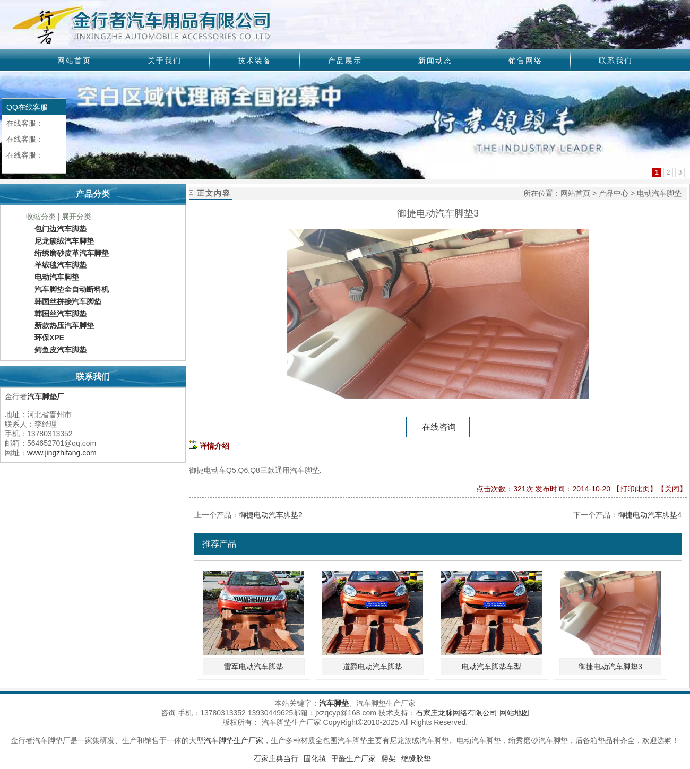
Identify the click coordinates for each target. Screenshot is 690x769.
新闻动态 (435, 60)
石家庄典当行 (276, 758)
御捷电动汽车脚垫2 (271, 515)
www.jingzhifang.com (62, 452)
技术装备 (255, 60)
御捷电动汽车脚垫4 (650, 515)
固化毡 (315, 758)
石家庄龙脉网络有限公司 (456, 712)
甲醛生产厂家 (353, 758)
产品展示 (345, 60)
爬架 (388, 758)
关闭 (672, 489)
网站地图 (514, 712)
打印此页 (635, 489)
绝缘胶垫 (416, 758)
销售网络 (525, 60)
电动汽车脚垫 (659, 193)
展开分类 (76, 216)
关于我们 (165, 60)
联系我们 (616, 60)
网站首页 (74, 60)
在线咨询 (438, 426)
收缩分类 (41, 216)
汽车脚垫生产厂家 (233, 740)
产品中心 (613, 193)
